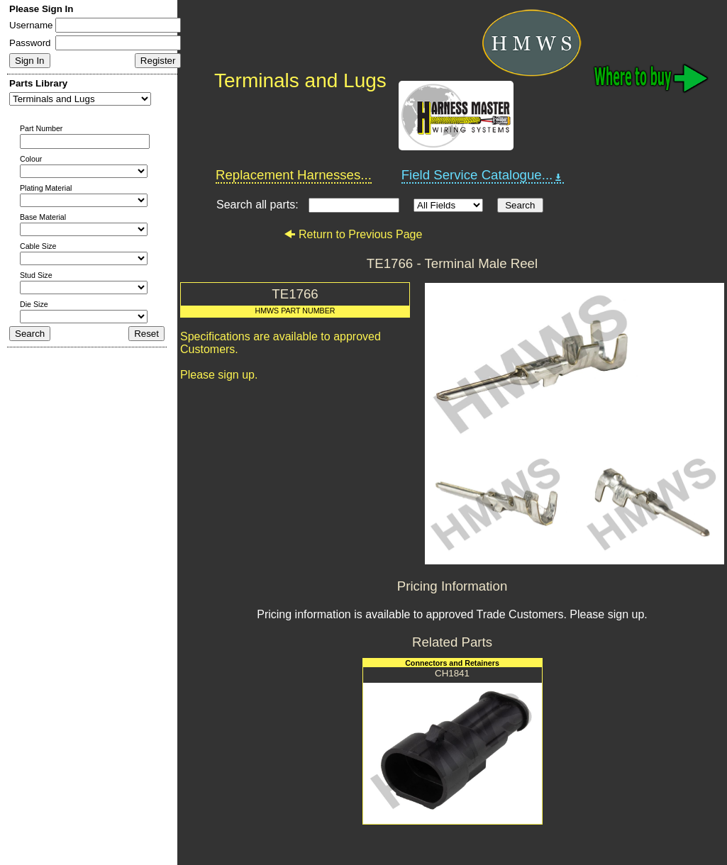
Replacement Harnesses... (294, 174)
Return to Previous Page (353, 234)
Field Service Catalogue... (483, 175)
